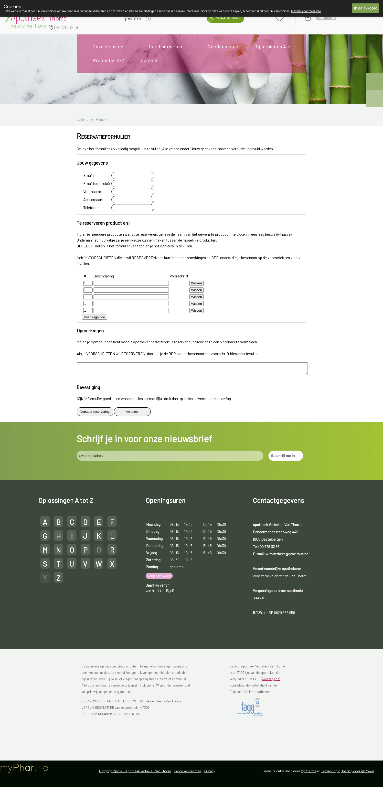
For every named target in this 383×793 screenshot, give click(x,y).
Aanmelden (326, 17)
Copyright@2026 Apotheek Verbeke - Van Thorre (135, 773)
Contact (149, 60)
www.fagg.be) (271, 681)
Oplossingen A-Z (273, 46)
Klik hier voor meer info (306, 11)
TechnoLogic (330, 773)
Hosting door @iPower (357, 773)
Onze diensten (108, 46)
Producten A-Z (108, 60)
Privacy (209, 773)
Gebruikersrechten (187, 773)
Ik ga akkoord (365, 8)
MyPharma (308, 773)
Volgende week (159, 578)
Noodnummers (223, 46)
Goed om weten (165, 46)
